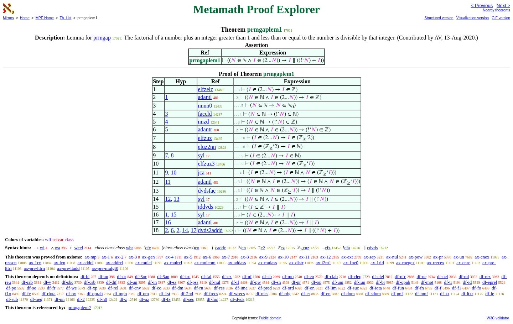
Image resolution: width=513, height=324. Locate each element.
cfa (347, 247)
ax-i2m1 (323, 262)
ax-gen (148, 257)
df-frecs (211, 293)
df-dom (347, 293)
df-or (121, 276)
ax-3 (133, 257)
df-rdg (285, 293)
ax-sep (369, 257)
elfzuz (205, 138)
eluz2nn (207, 147)
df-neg (36, 299)
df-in (152, 282)
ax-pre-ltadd (68, 268)
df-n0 (102, 299)
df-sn (276, 282)
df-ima (241, 288)
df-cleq (355, 276)
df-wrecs (237, 293)
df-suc (353, 288)
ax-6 (207, 257)
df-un (132, 282)
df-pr (296, 282)
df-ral (463, 276)
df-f (438, 288)
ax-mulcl (143, 262)
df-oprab (95, 293)
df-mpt (427, 282)
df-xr (444, 293)
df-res (219, 288)
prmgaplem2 (79, 307)
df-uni (337, 282)
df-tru (185, 276)
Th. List (66, 18)
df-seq (189, 299)
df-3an (163, 276)
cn (244, 247)
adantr (205, 129)
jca (201, 172)
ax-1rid (377, 262)
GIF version (501, 18)
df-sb (267, 276)
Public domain (270, 318)
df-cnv (135, 288)
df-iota (375, 288)
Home (25, 18)
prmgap (102, 38)
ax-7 (226, 257)
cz (283, 247)
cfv (148, 247)
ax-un (459, 257)
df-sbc (67, 282)
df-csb (90, 282)
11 (167, 182)
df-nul (215, 282)
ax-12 (325, 257)
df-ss (171, 282)
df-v (47, 282)
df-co (156, 288)
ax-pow (416, 257)
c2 (263, 247)
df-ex (227, 276)
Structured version (438, 18)
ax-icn (59, 262)
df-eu (309, 276)
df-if (235, 282)
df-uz (144, 299)
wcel (78, 247)
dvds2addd (210, 230)
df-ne (421, 276)
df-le (489, 293)
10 (173, 172)
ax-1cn (35, 262)
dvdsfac (207, 191)
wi (42, 247)
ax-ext (347, 257)
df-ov (71, 293)
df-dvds (237, 299)
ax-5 (188, 257)
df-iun (360, 282)
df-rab (27, 282)
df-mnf (421, 293)
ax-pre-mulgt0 (105, 268)
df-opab (403, 282)
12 (168, 199)
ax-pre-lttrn (34, 268)
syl (201, 155)
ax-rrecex (435, 262)
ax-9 (263, 257)
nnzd (203, 122)
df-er (305, 293)
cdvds (372, 247)
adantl (205, 97)
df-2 (81, 299)
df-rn (198, 288)
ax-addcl (86, 262)
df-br (380, 282)
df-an (103, 276)
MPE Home (45, 18)
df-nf (247, 276)
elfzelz (205, 89)
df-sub (12, 299)
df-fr (51, 288)
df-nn (59, 299)
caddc (220, 247)
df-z (123, 299)
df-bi (85, 276)
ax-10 (283, 257)
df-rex (485, 276)
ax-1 (106, 257)
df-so (31, 288)
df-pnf (397, 293)
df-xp (92, 288)
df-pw (255, 282)
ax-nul (392, 257)
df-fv (26, 293)
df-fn (419, 288)
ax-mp (91, 257)
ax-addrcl (114, 262)
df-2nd (187, 293)
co (197, 247)
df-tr (448, 282)
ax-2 (119, 257)
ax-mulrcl (173, 262)
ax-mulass (267, 262)
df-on (310, 288)
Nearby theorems (496, 10)
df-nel (442, 276)
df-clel (378, 276)
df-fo (476, 288)
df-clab (331, 276)
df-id (467, 282)
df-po (11, 288)
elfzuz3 (206, 164)
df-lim (331, 288)
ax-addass (237, 262)
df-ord (288, 288)
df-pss (192, 282)
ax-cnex (482, 257)
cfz (328, 247)
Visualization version (472, 18)
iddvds (205, 207)
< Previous (482, 5)
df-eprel (489, 282)
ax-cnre (463, 262)
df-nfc (400, 276)
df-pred (264, 288)
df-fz (165, 299)
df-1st (164, 293)
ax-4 (169, 257)
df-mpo (120, 293)
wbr (129, 247)
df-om (143, 293)
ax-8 (244, 257)
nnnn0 (205, 106)
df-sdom (372, 293)
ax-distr (296, 262)
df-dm (177, 288)
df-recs (261, 293)
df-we (71, 288)
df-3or (141, 276)
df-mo (288, 276)
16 (168, 222)
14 (185, 230)
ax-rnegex (405, 262)
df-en (325, 293)
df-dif (111, 282)
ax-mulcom (205, 262)
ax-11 (304, 257)
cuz (306, 247)
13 (176, 199)
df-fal (206, 276)
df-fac (212, 299)
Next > (503, 5)
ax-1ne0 (350, 262)
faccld (205, 114)
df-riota (49, 293)
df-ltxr (467, 293)
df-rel (113, 288)
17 (193, 230)
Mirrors (8, 18)
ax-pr (438, 257)
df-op (316, 282)
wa (57, 247)
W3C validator (498, 318)
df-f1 (456, 288)
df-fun (398, 288)
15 (173, 214)
